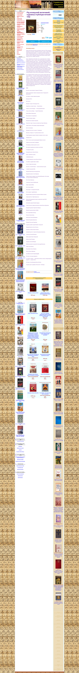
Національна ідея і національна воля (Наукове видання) (58, 466)
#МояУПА (20, 345)
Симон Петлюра (20, 477)
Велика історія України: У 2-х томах (58, 526)
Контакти (45, 9)
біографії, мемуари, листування (20, 39)
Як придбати (50, 9)
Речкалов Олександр (20, 469)
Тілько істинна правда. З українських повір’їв (20, 377)
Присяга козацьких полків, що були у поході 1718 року (20, 258)
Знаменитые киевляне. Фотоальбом (20, 366)
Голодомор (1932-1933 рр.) (20, 451)
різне (18, 51)
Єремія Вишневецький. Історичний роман (20, 103)
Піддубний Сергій (20, 467)
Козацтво (20, 449)
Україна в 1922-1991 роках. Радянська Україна (21, 66)
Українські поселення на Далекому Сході (20, 424)
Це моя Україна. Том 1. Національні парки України (45, 293)
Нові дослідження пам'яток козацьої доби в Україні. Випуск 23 (20, 177)
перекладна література (20, 44)
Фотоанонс (18, 54)
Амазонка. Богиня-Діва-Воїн (33, 392)
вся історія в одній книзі (20, 69)
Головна (28, 9)
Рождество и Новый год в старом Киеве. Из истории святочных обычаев (58, 66)
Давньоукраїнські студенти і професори (58, 373)
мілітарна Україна (19, 37)
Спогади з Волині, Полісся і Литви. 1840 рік (20, 292)
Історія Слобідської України (58, 453)
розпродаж (18, 45)
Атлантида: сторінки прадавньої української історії (58, 603)
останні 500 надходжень (20, 441)
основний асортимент (20, 12)
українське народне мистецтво (20, 47)
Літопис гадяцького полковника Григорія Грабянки (58, 493)
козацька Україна (19, 19)
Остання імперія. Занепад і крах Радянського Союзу (20, 303)
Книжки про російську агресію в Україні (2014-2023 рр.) (20, 457)
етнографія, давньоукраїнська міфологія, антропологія (20, 32)
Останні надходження (36, 9)
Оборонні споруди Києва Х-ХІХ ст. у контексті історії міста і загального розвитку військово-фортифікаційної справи (58, 509)
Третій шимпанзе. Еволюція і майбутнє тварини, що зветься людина (20, 401)
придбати (33, 41)
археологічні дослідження (21, 28)
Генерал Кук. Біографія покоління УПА (20, 325)
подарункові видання (20, 36)
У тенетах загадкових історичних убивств (20, 235)
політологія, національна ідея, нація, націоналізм (21, 22)
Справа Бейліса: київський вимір (58, 359)
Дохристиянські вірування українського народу (45, 355)
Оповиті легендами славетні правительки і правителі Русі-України (20, 206)
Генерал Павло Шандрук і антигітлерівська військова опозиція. (20, 138)
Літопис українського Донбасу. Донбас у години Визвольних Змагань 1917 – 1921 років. (20, 436)
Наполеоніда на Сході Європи (20, 117)
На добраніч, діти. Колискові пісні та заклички (45, 393)
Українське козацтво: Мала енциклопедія (58, 480)
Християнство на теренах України (20, 169)
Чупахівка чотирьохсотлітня (20, 199)
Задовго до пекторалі (20, 184)
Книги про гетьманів (20, 459)
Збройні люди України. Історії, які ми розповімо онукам (20, 88)
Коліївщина (20, 335)
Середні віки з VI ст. (20, 59)
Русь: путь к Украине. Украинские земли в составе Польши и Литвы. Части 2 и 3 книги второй (45, 315)
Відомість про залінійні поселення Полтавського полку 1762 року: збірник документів (20, 269)
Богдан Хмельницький (45, 374)
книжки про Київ (19, 18)
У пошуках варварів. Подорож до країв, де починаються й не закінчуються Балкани (20, 413)
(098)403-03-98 (34, 44)
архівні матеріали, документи (20, 26)
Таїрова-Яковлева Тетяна (20, 465)
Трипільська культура (37, 272)
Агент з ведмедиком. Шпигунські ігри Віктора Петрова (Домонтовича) (20, 162)
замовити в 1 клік (45, 41)
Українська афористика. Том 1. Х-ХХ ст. (58, 400)
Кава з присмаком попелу (33, 313)
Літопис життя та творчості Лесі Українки (58, 440)
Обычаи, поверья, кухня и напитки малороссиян (58, 413)
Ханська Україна (20, 356)
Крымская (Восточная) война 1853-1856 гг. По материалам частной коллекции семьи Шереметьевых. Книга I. (58, 343)
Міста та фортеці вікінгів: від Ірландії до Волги (20, 110)
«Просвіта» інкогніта (20, 95)
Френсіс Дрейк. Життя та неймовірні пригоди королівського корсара (20, 314)
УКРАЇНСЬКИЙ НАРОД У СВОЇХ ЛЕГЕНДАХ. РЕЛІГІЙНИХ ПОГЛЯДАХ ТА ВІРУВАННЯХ (58, 588)
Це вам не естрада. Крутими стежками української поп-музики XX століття (20, 154)
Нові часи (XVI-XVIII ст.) (20, 60)
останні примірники (20, 13)
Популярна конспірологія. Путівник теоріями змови (20, 246)
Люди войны (58, 386)
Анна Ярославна (20, 475)
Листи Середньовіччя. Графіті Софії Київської (58, 81)
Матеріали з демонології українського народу (20, 192)
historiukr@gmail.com (58, 47)
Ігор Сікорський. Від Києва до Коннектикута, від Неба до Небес (33, 355)
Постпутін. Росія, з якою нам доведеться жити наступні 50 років (20, 388)
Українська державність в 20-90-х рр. (58, 427)
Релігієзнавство (19, 50)
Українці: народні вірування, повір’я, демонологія (58, 541)
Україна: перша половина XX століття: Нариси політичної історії (58, 572)
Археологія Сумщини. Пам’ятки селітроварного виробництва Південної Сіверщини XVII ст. (20, 281)
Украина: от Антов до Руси (33, 292)
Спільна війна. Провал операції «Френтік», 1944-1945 (20, 220)
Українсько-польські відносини (20, 461)
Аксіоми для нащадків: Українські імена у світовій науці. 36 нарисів (58, 555)
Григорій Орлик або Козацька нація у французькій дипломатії (45, 333)
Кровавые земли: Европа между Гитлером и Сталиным (33, 375)
